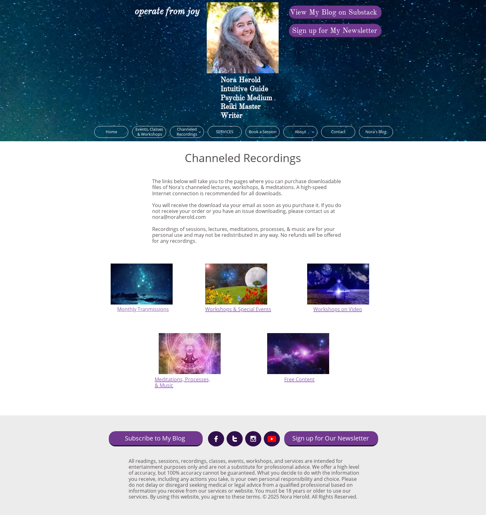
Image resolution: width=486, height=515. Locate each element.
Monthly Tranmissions (143, 309)
